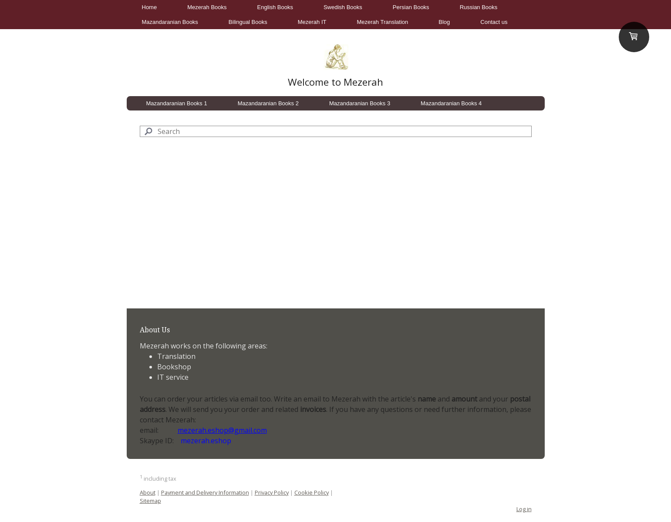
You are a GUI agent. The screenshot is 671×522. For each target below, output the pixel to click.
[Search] (336, 131)
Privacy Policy (272, 492)
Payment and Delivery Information (205, 492)
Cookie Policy (311, 492)
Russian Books (479, 7)
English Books (275, 7)
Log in (524, 509)
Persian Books (411, 7)
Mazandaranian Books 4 (451, 103)
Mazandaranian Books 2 (268, 103)
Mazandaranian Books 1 (176, 103)
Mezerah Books (206, 7)
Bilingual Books (248, 22)
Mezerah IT (312, 22)
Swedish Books (343, 7)
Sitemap (150, 501)
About (147, 492)
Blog (444, 22)
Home (149, 7)
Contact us (493, 22)
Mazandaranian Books (170, 22)
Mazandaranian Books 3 (359, 103)
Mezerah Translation (382, 22)
